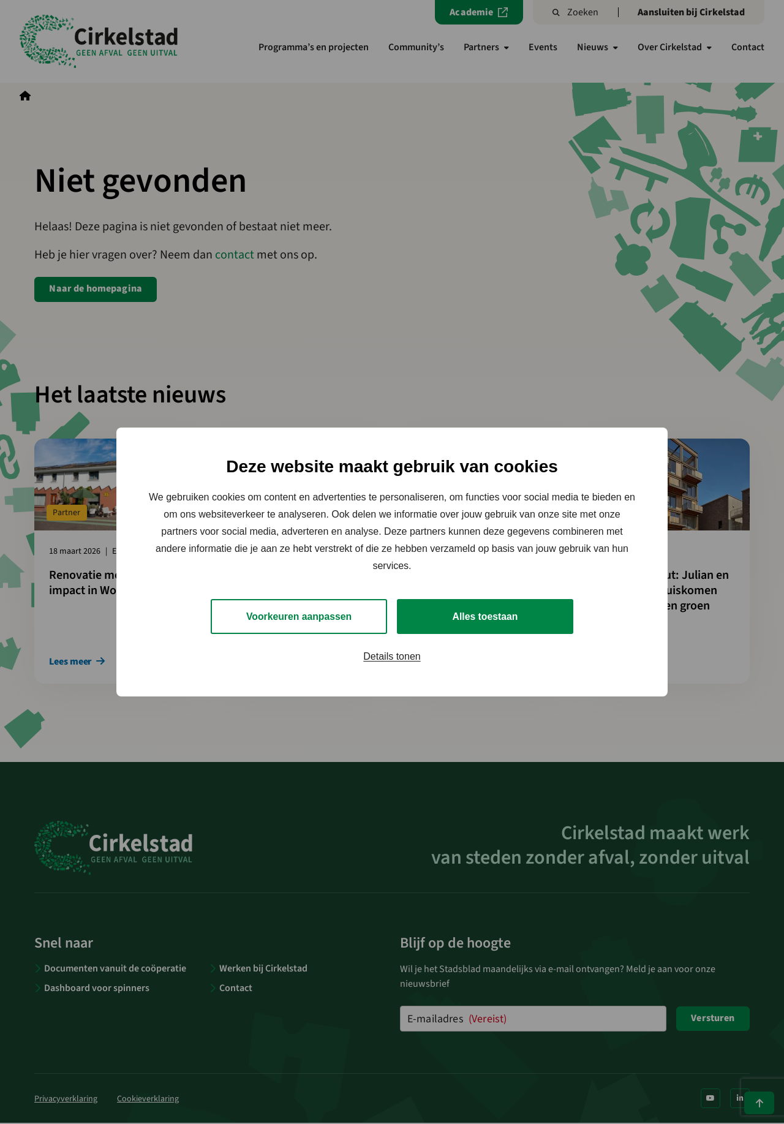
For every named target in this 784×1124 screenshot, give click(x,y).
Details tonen (391, 657)
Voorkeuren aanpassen (299, 616)
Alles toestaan (485, 616)
